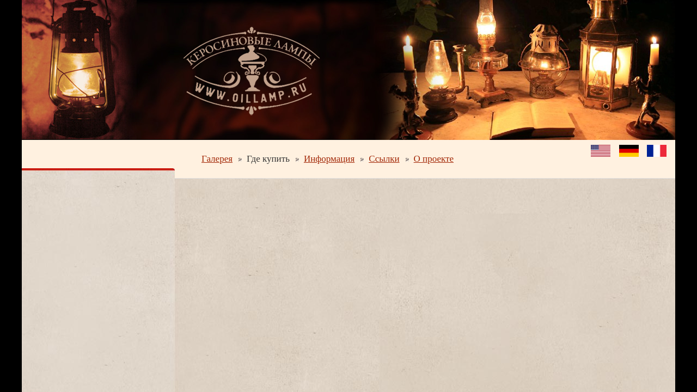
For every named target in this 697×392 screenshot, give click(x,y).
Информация (329, 159)
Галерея (217, 159)
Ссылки (384, 159)
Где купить (268, 159)
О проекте (434, 159)
